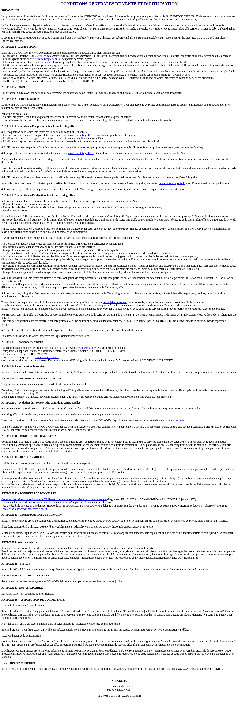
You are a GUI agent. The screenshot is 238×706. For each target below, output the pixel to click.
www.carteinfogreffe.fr (44, 58)
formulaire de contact (115, 302)
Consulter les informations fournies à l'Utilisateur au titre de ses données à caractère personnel (54, 499)
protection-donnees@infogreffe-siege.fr (25, 508)
